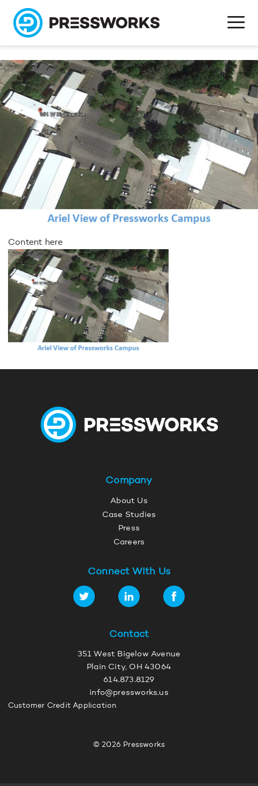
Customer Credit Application (62, 706)
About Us (129, 501)
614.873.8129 (128, 680)
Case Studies (129, 515)
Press (129, 529)
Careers (129, 542)
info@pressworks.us (129, 693)
